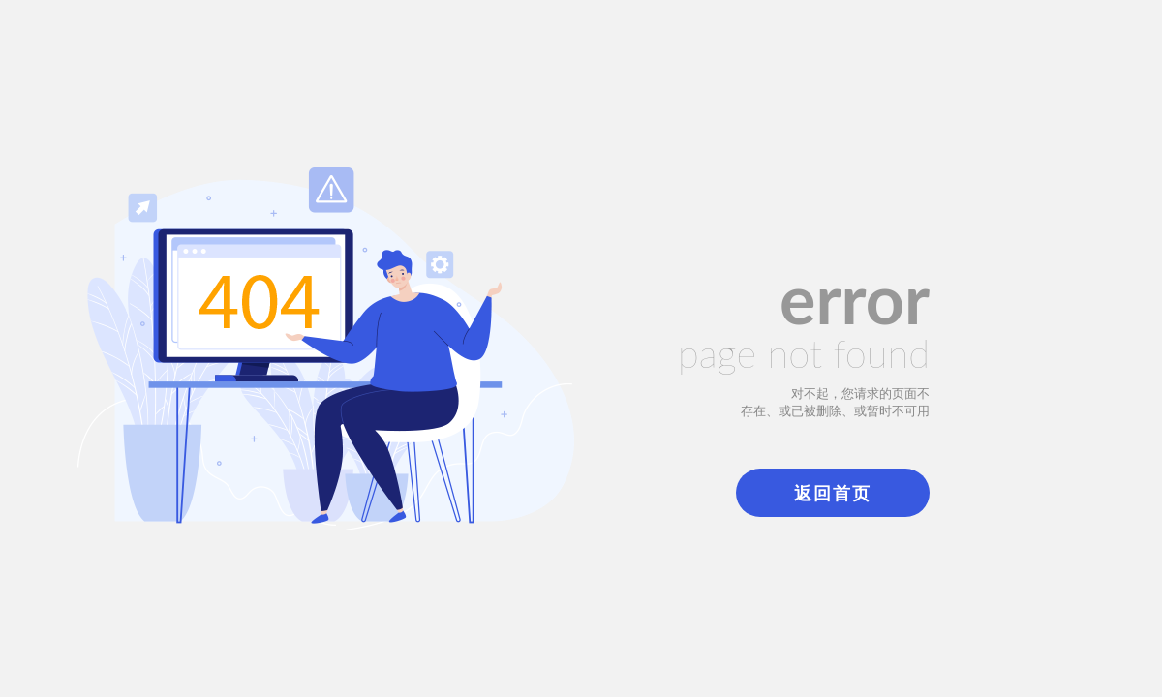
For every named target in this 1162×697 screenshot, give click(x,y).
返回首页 (833, 492)
